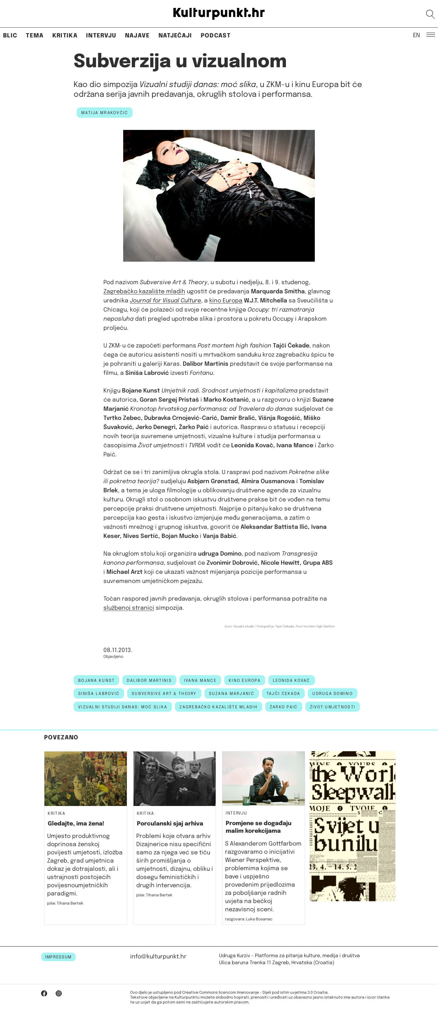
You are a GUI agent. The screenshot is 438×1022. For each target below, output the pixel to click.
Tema (34, 36)
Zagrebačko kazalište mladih (144, 292)
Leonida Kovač (291, 680)
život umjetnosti (332, 707)
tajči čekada (283, 694)
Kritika (65, 36)
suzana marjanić (231, 694)
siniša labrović (99, 694)
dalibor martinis (149, 680)
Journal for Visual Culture (165, 301)
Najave (137, 36)
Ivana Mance (200, 680)
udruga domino (332, 694)
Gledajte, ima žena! (76, 824)
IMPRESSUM (58, 957)
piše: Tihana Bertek (65, 903)
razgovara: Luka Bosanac (249, 919)
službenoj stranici (128, 608)
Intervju (101, 36)
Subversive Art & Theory (164, 694)
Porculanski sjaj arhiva (170, 824)
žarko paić (284, 707)
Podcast (216, 36)
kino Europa (225, 301)
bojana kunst (96, 680)
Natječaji (175, 36)
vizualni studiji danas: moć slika (122, 707)
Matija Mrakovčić (104, 113)
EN (416, 35)
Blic (10, 36)
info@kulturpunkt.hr (158, 957)
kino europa (245, 680)
